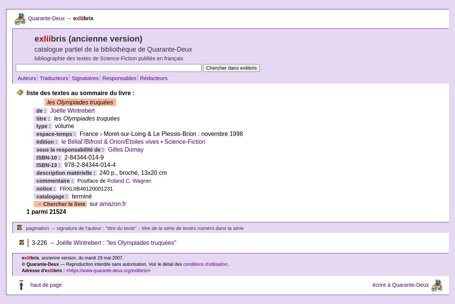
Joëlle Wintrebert (72, 110)
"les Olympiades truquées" (141, 243)
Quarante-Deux (46, 18)
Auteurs (27, 78)
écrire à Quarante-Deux (401, 285)
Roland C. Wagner (129, 181)
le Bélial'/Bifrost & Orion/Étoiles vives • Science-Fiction (133, 142)
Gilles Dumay (126, 149)
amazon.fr (112, 204)
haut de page (46, 285)
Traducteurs (54, 78)
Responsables (119, 78)
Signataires (85, 78)
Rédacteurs (154, 78)
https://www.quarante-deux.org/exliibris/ (108, 270)
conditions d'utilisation (205, 264)
